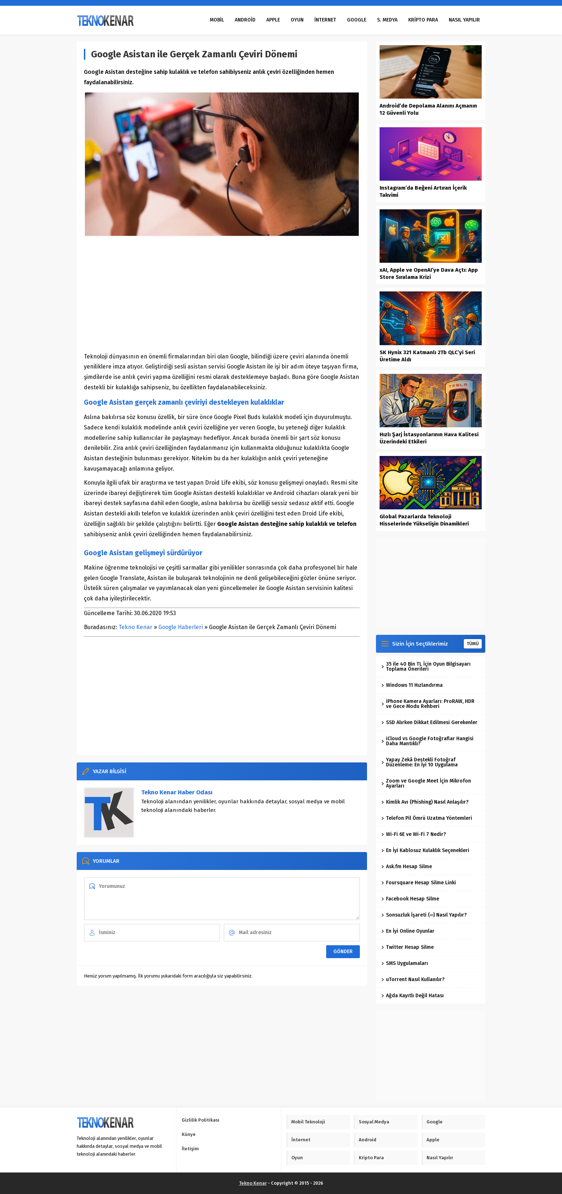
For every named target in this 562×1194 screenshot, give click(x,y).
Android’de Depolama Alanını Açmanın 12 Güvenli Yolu (428, 109)
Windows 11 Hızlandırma (412, 685)
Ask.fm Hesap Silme (406, 867)
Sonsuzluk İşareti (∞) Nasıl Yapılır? (424, 915)
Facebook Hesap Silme (410, 899)
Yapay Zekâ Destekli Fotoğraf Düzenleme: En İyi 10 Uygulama (419, 762)
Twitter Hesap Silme (407, 947)
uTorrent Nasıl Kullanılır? (412, 979)
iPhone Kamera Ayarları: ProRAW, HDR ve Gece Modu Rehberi (428, 703)
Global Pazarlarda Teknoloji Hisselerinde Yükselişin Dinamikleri (424, 520)
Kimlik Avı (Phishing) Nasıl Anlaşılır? (424, 802)
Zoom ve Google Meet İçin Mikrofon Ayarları (426, 783)
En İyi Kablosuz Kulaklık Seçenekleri (425, 850)
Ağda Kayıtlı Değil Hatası (412, 996)
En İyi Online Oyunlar (407, 931)
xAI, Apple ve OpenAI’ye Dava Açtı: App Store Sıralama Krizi (429, 273)
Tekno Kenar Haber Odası (177, 792)
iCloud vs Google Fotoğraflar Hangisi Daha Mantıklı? (427, 741)
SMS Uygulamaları (404, 963)
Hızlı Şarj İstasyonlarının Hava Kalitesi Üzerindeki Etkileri (429, 438)
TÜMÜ (473, 643)
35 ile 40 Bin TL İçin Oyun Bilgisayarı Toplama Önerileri (426, 666)
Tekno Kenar (135, 627)
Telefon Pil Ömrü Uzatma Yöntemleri (426, 818)
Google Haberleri (180, 627)
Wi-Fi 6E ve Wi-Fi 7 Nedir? (413, 834)
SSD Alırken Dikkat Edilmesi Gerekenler (429, 722)
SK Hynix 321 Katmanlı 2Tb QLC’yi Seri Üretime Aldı (427, 356)
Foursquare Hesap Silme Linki (418, 883)
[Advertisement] (222, 294)
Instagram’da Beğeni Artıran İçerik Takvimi (423, 191)
